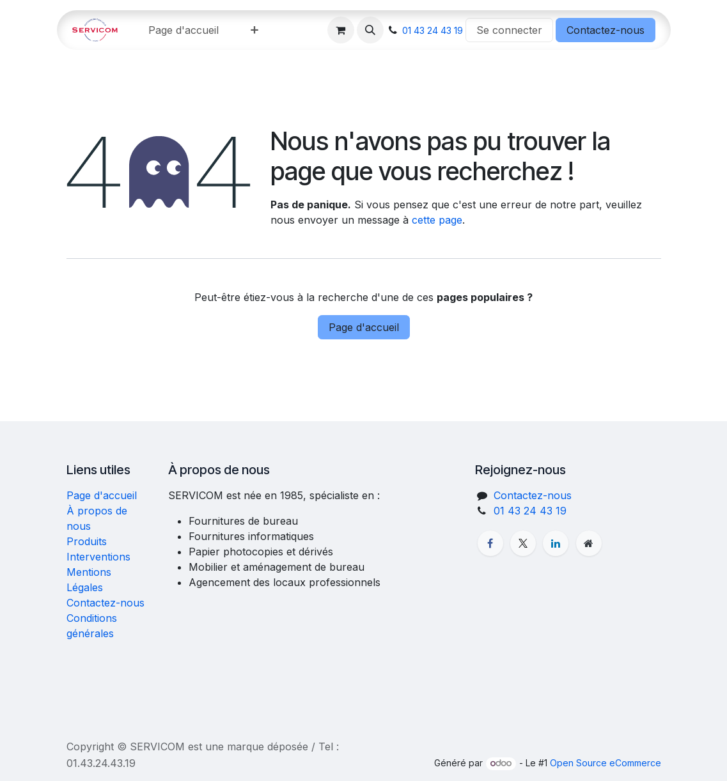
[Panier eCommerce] (340, 30)
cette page (437, 219)
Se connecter (509, 30)
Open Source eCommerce (605, 762)
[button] (370, 30)
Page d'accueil (364, 327)
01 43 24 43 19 (432, 30)
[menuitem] (183, 30)
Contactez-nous (606, 30)
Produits (86, 541)
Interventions (98, 556)
